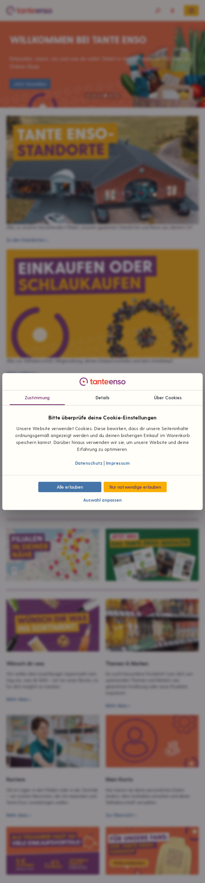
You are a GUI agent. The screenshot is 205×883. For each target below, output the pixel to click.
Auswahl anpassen (102, 499)
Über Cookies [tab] (168, 397)
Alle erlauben (70, 486)
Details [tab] (103, 397)
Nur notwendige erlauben (135, 486)
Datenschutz (88, 463)
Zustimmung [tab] (37, 397)
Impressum (118, 463)
